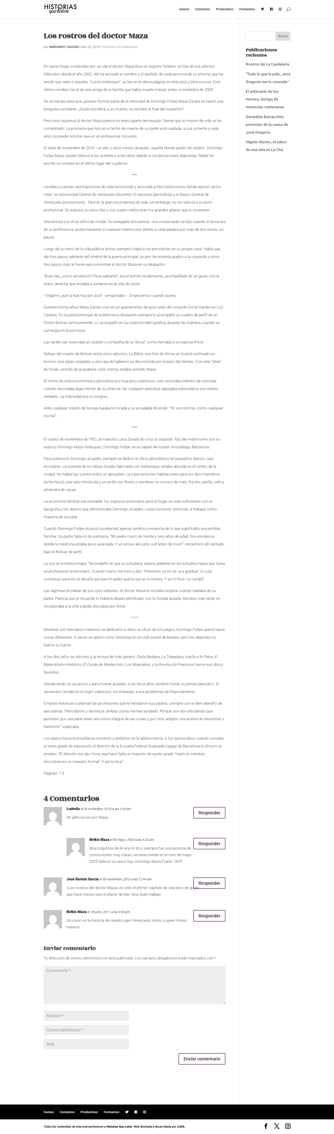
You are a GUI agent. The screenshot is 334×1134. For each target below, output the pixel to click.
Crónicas (108, 47)
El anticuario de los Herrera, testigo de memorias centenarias (265, 99)
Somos (184, 9)
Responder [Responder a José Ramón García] (209, 883)
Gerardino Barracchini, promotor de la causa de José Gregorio (267, 124)
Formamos (247, 9)
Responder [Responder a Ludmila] (209, 812)
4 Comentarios (127, 47)
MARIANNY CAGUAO (64, 47)
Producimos (224, 9)
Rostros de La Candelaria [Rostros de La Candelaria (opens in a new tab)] (267, 64)
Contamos (202, 9)
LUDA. (181, 1126)
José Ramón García (83, 879)
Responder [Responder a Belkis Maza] (209, 843)
